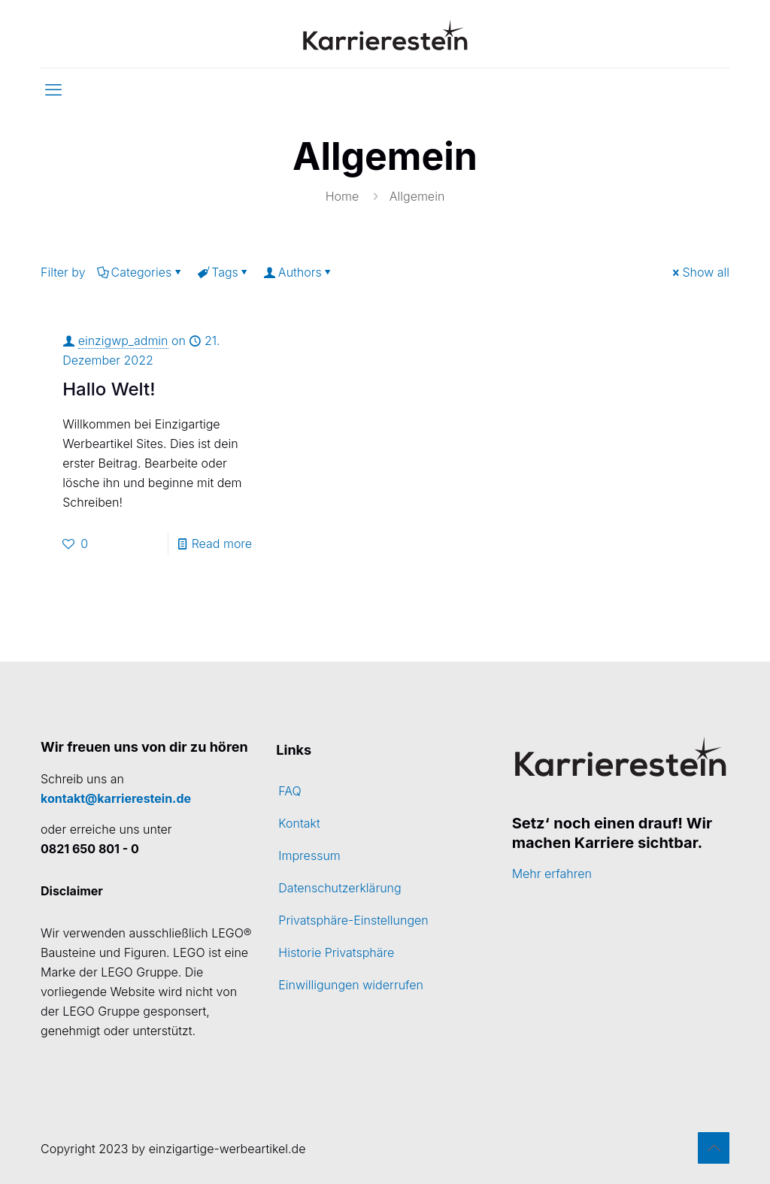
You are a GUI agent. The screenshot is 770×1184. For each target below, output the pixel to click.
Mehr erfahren (552, 873)
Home (342, 196)
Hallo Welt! (108, 389)
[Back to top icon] (713, 1148)
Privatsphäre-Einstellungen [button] (353, 920)
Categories (140, 272)
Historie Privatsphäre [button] (336, 952)
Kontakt (299, 823)
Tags (223, 272)
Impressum (309, 855)
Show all (699, 272)
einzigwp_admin (123, 340)
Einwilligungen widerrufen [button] (350, 984)
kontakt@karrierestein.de (116, 798)
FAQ (289, 790)
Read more (222, 543)
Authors (299, 272)
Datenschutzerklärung (339, 887)
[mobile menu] (53, 89)
